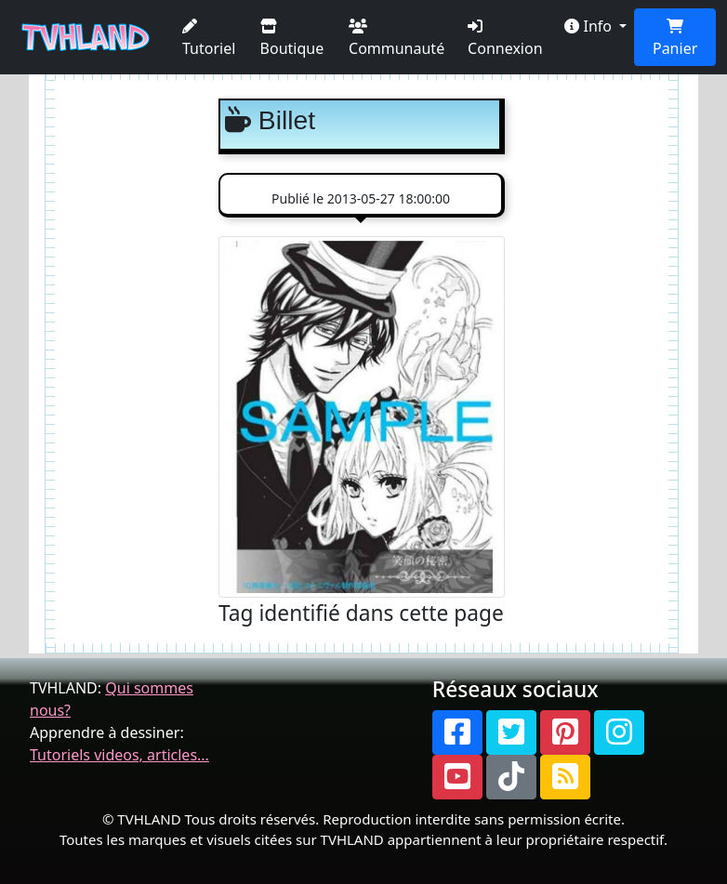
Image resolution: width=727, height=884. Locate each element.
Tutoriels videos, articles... (119, 755)
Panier (675, 39)
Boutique (292, 39)
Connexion (505, 39)
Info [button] (589, 26)
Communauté (396, 39)
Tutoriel (208, 39)
